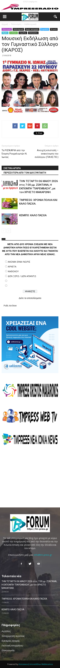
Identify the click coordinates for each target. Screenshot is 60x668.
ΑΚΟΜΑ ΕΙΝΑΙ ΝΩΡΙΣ (19, 261)
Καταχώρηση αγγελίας (13, 635)
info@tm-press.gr (43, 554)
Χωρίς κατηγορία (32, 29)
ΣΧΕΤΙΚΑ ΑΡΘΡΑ (12, 168)
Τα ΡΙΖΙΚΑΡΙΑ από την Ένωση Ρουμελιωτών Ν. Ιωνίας (14, 153)
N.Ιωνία (54, 29)
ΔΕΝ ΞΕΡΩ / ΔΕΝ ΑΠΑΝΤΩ (22, 276)
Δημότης (23, 33)
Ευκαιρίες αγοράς (11, 640)
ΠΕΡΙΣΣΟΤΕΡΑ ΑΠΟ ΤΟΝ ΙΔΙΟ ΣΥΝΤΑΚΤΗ (25, 172)
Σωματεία (44, 29)
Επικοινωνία (8, 650)
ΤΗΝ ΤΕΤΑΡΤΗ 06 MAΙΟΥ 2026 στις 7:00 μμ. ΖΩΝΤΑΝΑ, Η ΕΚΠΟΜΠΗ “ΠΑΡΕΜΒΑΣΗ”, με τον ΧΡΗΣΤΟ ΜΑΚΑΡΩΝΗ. (29, 584)
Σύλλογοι (13, 33)
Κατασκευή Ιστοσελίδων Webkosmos (36, 664)
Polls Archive (10, 305)
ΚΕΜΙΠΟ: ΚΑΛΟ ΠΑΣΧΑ (33, 215)
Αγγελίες (6, 631)
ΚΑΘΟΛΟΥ (13, 271)
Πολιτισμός (7, 29)
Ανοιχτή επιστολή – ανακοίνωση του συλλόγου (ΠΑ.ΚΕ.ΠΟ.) (46, 153)
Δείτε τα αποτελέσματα (30, 298)
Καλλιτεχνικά (18, 29)
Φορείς (5, 33)
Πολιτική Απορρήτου (12, 645)
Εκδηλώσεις (33, 33)
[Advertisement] (30, 476)
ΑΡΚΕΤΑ (12, 266)
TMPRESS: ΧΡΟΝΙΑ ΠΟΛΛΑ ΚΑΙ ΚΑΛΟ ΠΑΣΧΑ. (25, 598)
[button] (55, 16)
